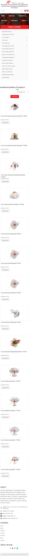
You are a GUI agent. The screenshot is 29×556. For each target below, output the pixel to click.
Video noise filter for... (7, 71)
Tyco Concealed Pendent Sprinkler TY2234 (14, 116)
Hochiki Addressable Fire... (8, 57)
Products (22, 16)
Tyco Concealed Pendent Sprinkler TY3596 (14, 145)
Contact (24, 20)
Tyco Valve (5, 40)
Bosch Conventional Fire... (8, 54)
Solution (2, 533)
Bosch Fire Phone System (8, 66)
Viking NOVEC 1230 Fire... (8, 34)
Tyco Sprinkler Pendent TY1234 (10, 410)
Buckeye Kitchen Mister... (8, 74)
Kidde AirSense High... (7, 69)
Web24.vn (25, 554)
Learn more (5, 122)
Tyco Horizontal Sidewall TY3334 (11, 263)
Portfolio (14, 20)
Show (18, 89)
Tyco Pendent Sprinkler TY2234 (10, 469)
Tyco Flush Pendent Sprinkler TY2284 (12, 204)
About (1, 528)
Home (1, 525)
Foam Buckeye (6, 43)
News (1, 538)
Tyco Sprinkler (5, 37)
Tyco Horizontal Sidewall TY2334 (11, 322)
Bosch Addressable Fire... (8, 49)
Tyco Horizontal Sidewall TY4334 (11, 234)
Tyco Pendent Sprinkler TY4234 (10, 381)
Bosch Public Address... (8, 63)
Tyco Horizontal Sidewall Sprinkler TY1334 (14, 351)
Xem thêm (14, 96)
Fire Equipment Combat (8, 46)
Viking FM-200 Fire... (7, 31)
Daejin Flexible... (6, 77)
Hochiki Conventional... (7, 60)
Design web (18, 554)
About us (11, 16)
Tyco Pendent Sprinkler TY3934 (10, 440)
